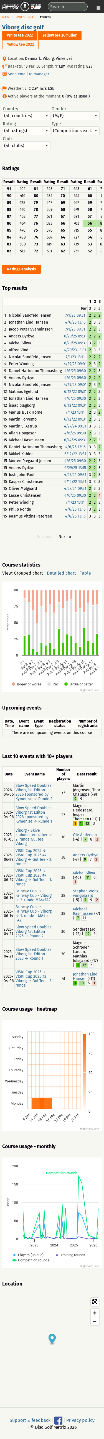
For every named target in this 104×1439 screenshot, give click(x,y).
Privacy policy (80, 1420)
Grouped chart (28, 573)
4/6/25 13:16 (75, 322)
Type (75, 128)
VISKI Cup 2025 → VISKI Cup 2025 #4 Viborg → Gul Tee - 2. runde (34, 857)
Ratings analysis (21, 269)
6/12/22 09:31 (75, 391)
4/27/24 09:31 (75, 426)
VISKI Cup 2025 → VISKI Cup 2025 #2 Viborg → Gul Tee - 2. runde (34, 979)
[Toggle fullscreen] (95, 1302)
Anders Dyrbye (85, 855)
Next (63, 536)
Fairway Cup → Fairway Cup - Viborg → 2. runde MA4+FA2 (34, 895)
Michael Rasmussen (83, 911)
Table (85, 573)
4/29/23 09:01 (75, 364)
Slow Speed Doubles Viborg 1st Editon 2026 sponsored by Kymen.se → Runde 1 (34, 815)
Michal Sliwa (84, 873)
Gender (75, 113)
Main (5, 17)
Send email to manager (28, 74)
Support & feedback (30, 1420)
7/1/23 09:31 (75, 315)
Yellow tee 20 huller (59, 35)
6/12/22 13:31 (75, 454)
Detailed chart (61, 573)
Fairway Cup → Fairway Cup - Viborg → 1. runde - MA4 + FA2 (34, 914)
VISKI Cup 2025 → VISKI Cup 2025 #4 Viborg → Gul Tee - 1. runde (34, 878)
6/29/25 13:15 (75, 467)
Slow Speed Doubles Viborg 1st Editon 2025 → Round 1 (34, 954)
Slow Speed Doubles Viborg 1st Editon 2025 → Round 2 (34, 931)
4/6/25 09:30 (75, 370)
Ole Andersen (85, 835)
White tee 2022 (20, 35)
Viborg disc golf (23, 27)
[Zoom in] (95, 1313)
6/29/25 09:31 (75, 336)
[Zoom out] (95, 1321)
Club (26, 143)
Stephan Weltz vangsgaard (85, 893)
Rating (26, 128)
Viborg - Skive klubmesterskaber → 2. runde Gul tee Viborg (34, 837)
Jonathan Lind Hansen (85, 976)
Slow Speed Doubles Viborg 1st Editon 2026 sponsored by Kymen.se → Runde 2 (34, 792)
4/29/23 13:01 (75, 350)
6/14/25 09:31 (75, 440)
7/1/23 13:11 (75, 357)
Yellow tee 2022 (20, 44)
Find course (25, 17)
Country (26, 113)
